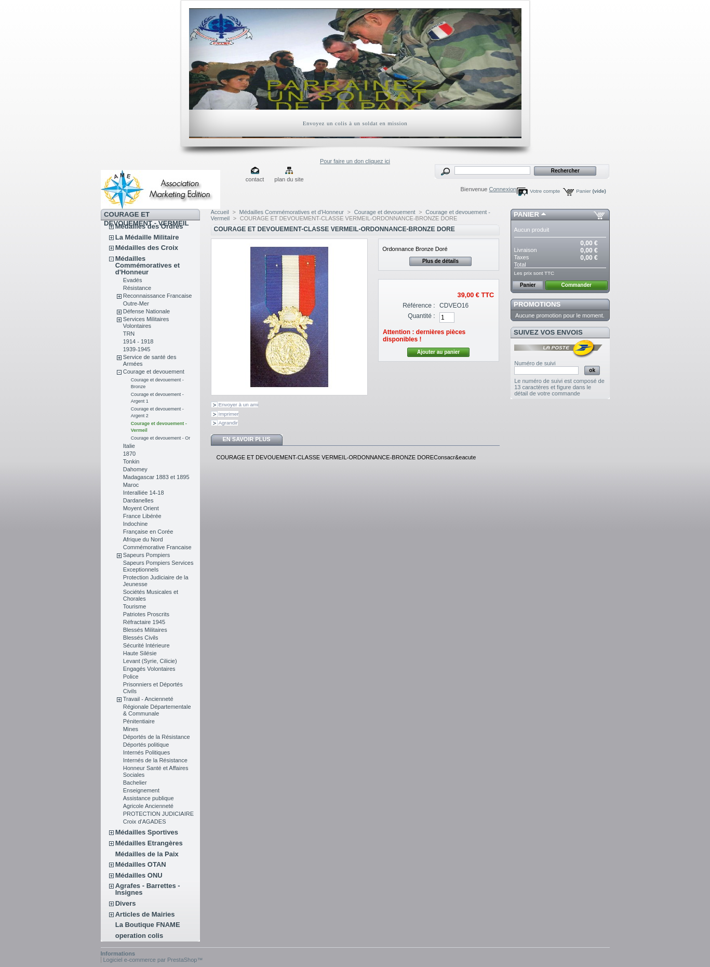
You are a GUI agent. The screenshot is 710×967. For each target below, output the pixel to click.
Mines (130, 729)
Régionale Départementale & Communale (157, 710)
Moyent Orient (141, 508)
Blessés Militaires (145, 630)
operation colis (139, 935)
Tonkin (131, 461)
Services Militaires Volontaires (146, 322)
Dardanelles (138, 500)
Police (131, 676)
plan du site (288, 179)
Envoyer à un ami (239, 404)
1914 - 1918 (138, 341)
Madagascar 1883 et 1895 (156, 477)
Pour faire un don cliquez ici (355, 161)
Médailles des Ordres (149, 226)
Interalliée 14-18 (143, 492)
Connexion (503, 189)
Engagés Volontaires (149, 669)
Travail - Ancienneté (148, 699)
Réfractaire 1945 (144, 622)
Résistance (137, 288)
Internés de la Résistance (155, 760)
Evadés (132, 280)
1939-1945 (137, 349)
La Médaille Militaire (147, 237)
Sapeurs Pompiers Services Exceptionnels (158, 566)
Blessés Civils (140, 637)
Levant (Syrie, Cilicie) (150, 661)
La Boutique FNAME (147, 925)
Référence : (419, 305)
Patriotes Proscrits (146, 614)
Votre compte (545, 191)
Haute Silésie (140, 653)
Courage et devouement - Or (161, 438)
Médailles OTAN (140, 864)
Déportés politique (146, 744)
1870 (129, 454)
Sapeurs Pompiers (146, 555)
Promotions (537, 304)
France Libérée (142, 516)
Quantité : (421, 316)
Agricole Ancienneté (148, 806)
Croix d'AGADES (144, 821)
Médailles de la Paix (147, 854)
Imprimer (229, 414)
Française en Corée (148, 531)
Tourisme (134, 606)
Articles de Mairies (145, 914)
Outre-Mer (136, 303)
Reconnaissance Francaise (157, 296)
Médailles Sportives (146, 832)
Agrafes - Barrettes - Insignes (147, 889)
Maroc (131, 485)
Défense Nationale (146, 311)
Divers (125, 903)
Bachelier (135, 782)
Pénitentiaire (139, 721)
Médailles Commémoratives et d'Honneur (147, 265)
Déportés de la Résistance (156, 737)
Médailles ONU (139, 875)
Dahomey (135, 469)
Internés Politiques (146, 752)
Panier (591, 191)
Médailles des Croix (146, 247)
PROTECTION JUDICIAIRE (158, 814)
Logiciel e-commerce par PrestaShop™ (153, 960)
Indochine (135, 524)
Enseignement (141, 790)
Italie (129, 446)
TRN (129, 333)
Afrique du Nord (143, 539)
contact (255, 179)
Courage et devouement (153, 371)
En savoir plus (246, 439)
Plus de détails (440, 261)
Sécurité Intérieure (146, 645)
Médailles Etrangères (149, 843)
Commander (576, 285)
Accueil (220, 212)
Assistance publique (148, 798)
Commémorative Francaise (157, 547)
